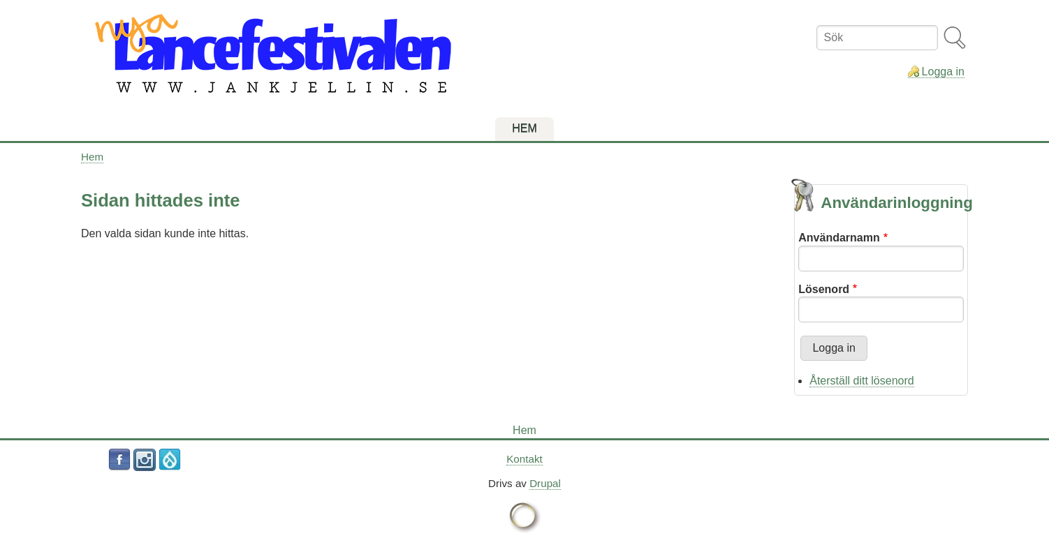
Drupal (545, 483)
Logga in (943, 71)
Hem (92, 157)
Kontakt (524, 459)
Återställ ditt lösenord (861, 381)
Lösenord (823, 289)
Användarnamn (838, 238)
